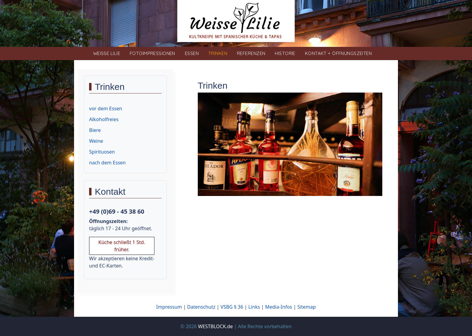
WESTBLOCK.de (215, 326)
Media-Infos (278, 307)
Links (254, 307)
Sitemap (306, 307)
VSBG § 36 (232, 307)
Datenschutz (201, 307)
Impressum (169, 307)
